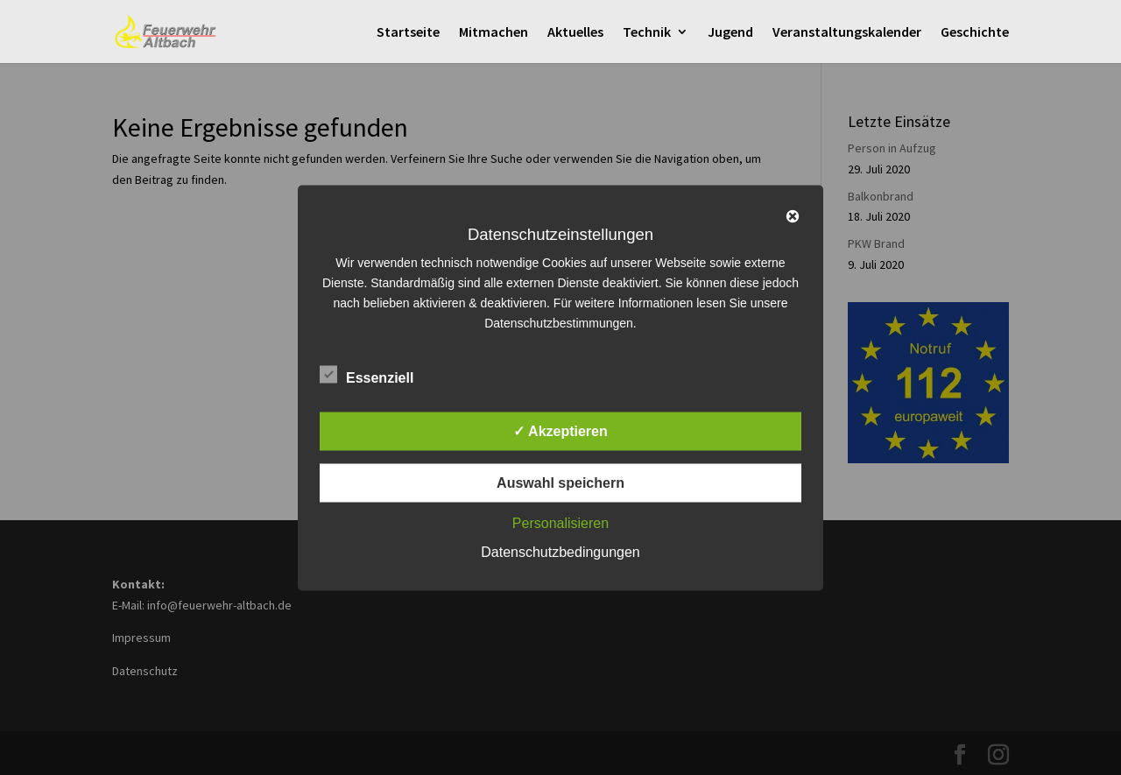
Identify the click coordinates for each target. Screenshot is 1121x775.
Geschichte (975, 32)
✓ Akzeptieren (560, 430)
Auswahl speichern (560, 482)
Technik (647, 32)
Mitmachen (493, 32)
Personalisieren (560, 522)
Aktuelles (575, 32)
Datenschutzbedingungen (560, 551)
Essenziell (366, 374)
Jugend (730, 32)
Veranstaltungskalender (846, 32)
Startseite (408, 32)
